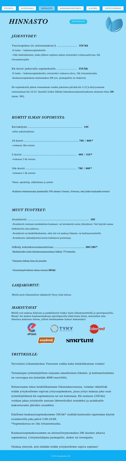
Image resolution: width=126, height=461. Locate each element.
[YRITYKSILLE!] (78, 21)
